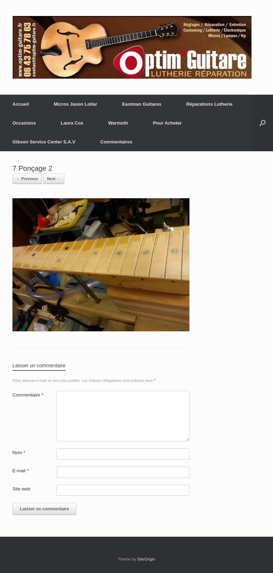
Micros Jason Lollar (75, 104)
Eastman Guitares (141, 104)
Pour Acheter (167, 123)
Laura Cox (72, 123)
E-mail (20, 470)
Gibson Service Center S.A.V (43, 141)
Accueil (20, 104)
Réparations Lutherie (209, 104)
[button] (262, 123)
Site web (21, 488)
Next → (53, 179)
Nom (18, 452)
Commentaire (27, 395)
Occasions (24, 123)
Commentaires (116, 141)
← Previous (27, 179)
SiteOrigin (146, 559)
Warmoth (118, 123)
